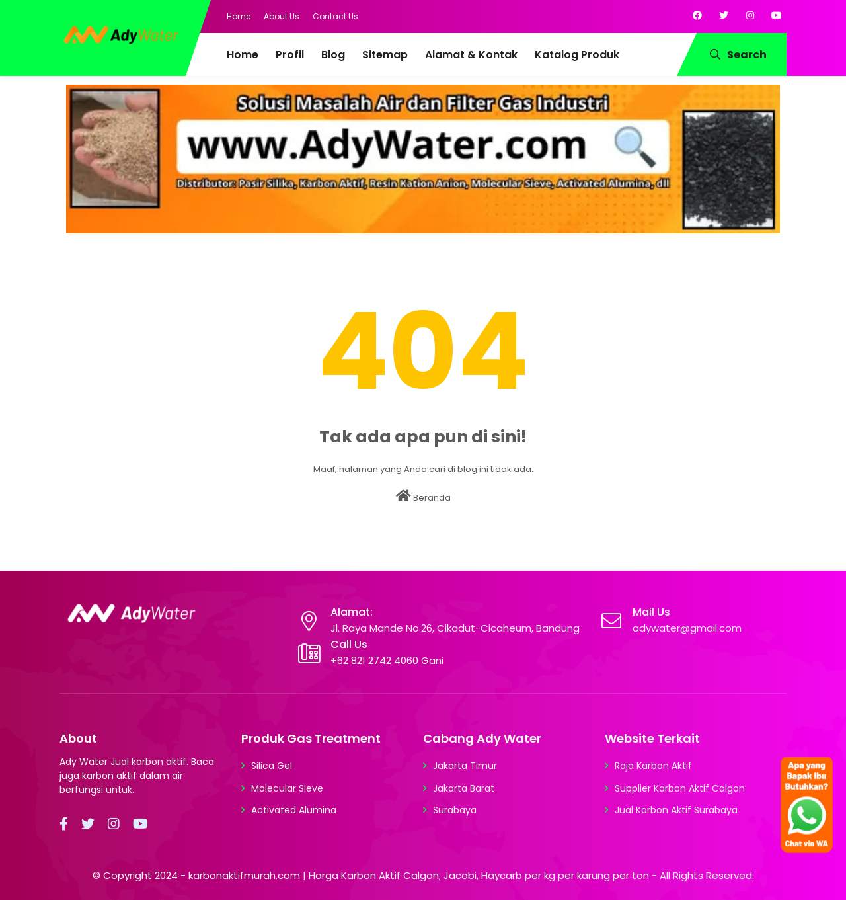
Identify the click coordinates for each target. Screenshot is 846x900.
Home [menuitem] (242, 54)
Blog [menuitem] (333, 54)
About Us (281, 16)
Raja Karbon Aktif (653, 765)
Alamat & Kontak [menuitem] (471, 54)
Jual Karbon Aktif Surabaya (676, 810)
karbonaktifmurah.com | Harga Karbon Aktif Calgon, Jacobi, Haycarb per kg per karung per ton (418, 875)
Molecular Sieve (287, 788)
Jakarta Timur (465, 765)
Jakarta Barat (463, 788)
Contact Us (335, 16)
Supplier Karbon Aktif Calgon (680, 788)
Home (238, 16)
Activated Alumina (293, 810)
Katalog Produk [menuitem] (577, 54)
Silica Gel (271, 765)
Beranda (423, 496)
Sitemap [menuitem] (385, 54)
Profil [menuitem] (290, 54)
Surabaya (455, 810)
